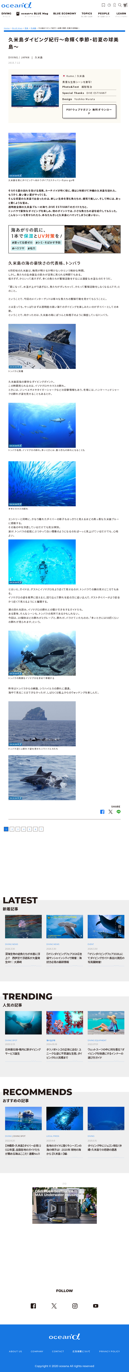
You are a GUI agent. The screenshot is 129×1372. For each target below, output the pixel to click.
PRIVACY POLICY (109, 1347)
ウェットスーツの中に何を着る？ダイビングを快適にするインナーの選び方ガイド (106, 1050)
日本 (26, 28)
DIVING (8, 1132)
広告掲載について (81, 1347)
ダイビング (6, 17)
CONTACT (58, 1347)
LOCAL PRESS (52, 1132)
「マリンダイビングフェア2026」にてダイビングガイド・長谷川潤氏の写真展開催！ (106, 954)
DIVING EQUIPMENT (97, 1037)
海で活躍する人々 (104, 17)
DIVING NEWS (11, 941)
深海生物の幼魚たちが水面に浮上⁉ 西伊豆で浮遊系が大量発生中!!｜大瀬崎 (22, 954)
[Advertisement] (64, 856)
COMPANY (37, 1347)
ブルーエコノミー (65, 17)
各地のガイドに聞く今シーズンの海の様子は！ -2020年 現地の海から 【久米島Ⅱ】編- (63, 1146)
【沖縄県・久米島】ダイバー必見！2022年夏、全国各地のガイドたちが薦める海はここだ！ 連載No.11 (23, 1146)
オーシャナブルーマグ (32, 17)
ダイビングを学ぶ (121, 17)
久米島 (33, 28)
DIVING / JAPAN (19, 57)
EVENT (91, 941)
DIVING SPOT (11, 1037)
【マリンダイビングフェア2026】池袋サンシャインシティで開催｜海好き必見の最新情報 (64, 954)
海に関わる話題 (86, 17)
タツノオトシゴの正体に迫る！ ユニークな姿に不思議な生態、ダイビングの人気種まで (64, 1050)
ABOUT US (15, 1347)
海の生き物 (50, 1037)
